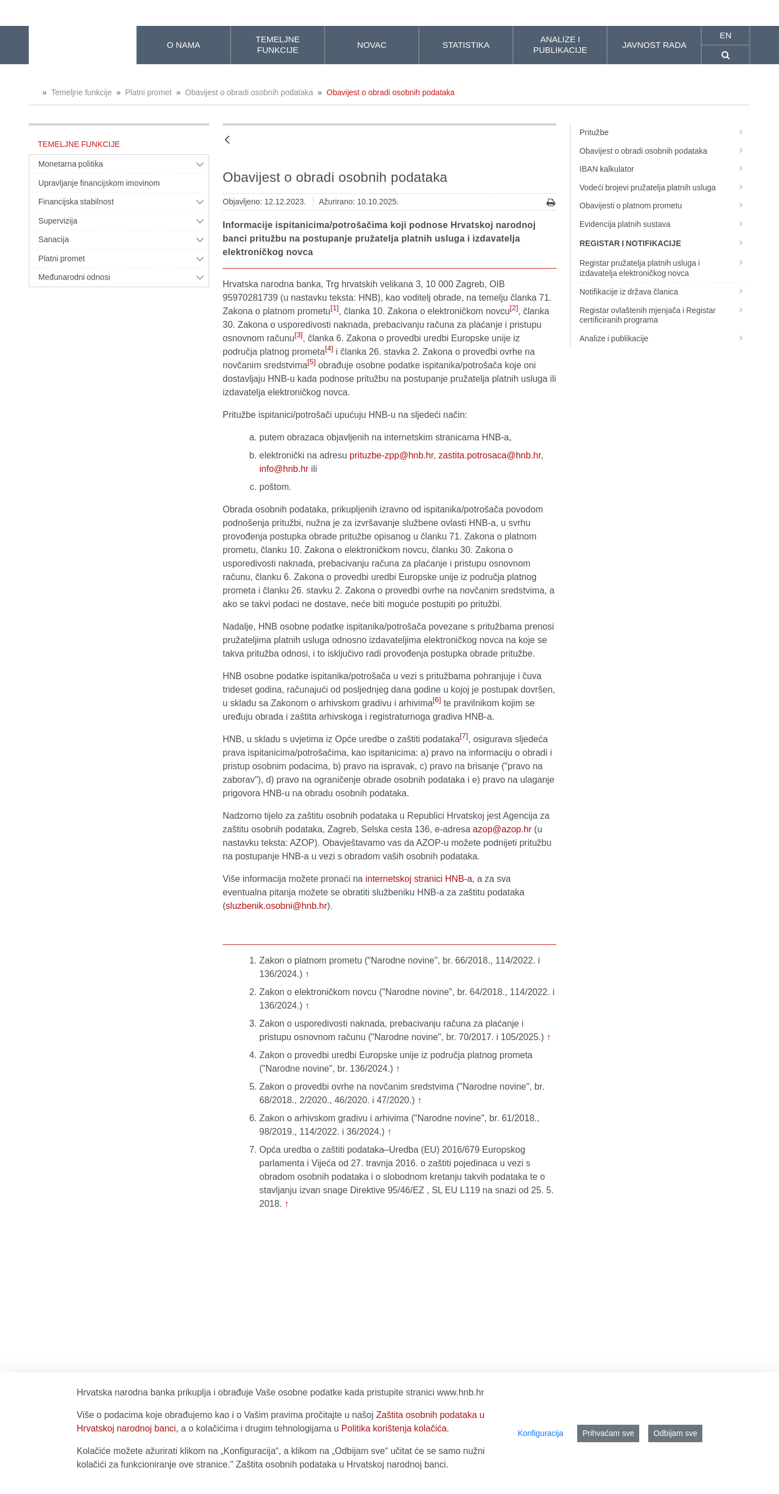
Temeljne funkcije (81, 92)
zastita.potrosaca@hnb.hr (490, 455)
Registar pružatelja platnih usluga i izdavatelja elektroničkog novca (664, 268)
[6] (437, 699)
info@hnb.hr (283, 469)
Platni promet (148, 92)
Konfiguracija (540, 1433)
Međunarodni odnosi (74, 277)
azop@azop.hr (502, 829)
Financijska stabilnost (76, 201)
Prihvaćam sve (608, 1433)
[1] (334, 308)
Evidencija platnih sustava (664, 224)
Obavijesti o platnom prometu (664, 205)
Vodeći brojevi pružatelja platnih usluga (664, 187)
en (726, 35)
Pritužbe (664, 132)
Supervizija (57, 220)
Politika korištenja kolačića (394, 1428)
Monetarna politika (70, 163)
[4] (329, 348)
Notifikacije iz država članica (664, 291)
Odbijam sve (675, 1433)
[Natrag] (227, 140)
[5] (311, 362)
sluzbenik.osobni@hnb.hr (276, 906)
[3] (298, 335)
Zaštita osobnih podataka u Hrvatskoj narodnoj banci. (342, 1464)
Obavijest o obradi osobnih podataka (249, 92)
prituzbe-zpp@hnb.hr (391, 455)
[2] (514, 308)
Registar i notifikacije (664, 243)
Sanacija (53, 239)
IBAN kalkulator (664, 168)
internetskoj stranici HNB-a (418, 879)
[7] (464, 736)
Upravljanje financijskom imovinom (99, 183)
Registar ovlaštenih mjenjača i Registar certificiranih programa (664, 315)
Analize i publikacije (664, 338)
